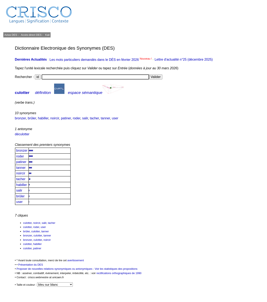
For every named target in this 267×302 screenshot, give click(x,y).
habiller (43, 118)
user (115, 118)
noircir (54, 118)
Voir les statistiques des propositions (116, 268)
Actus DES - (11, 34)
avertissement (75, 260)
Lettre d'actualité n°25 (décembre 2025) (184, 59)
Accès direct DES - (32, 34)
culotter (22, 92)
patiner (66, 118)
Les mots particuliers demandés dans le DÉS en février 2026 (101, 59)
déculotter (22, 134)
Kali (47, 34)
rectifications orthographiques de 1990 (118, 273)
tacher (94, 118)
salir (85, 118)
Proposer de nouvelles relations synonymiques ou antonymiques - (56, 268)
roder (76, 118)
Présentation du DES (30, 264)
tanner (105, 118)
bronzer (20, 118)
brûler (32, 118)
